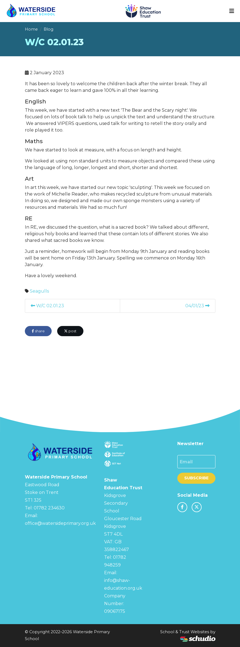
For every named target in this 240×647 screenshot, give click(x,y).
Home (31, 29)
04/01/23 (197, 305)
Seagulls (39, 291)
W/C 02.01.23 (47, 305)
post (70, 331)
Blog (48, 29)
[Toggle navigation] (232, 11)
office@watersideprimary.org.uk (60, 523)
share (38, 331)
